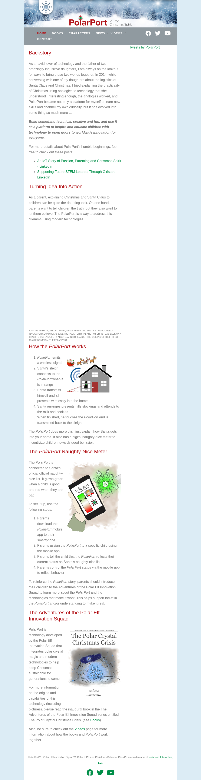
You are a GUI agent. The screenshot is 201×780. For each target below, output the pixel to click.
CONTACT (44, 38)
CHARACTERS (79, 33)
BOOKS (57, 33)
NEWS (100, 33)
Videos (80, 729)
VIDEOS (116, 33)
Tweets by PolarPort (144, 47)
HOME (41, 33)
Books (95, 720)
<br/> (75, 276)
